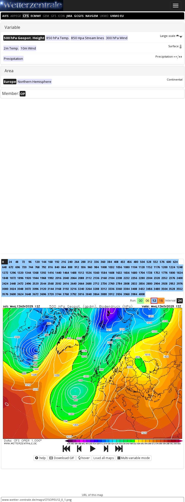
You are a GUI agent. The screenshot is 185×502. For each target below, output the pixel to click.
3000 (5, 289)
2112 (88, 278)
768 (37, 267)
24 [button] (179, 300)
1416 (51, 272)
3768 (66, 294)
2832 (134, 283)
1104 (134, 267)
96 (29, 262)
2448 (13, 283)
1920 (28, 278)
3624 (20, 294)
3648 (28, 294)
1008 (104, 267)
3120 (43, 289)
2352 (164, 278)
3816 (81, 294)
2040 (66, 278)
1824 (179, 272)
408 (116, 262)
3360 (119, 289)
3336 (111, 289)
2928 (164, 283)
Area (9, 70)
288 (83, 262)
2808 (126, 283)
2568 (51, 283)
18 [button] (161, 300)
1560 (96, 272)
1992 (51, 278)
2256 (134, 278)
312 (89, 262)
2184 (111, 278)
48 (16, 262)
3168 (58, 289)
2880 (149, 283)
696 (17, 267)
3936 (119, 294)
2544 (43, 283)
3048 (20, 289)
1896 (20, 278)
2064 (73, 278)
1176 (157, 267)
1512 (81, 272)
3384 (126, 289)
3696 (43, 294)
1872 (13, 278)
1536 (88, 272)
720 (24, 267)
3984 (134, 294)
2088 (81, 278)
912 (76, 267)
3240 (81, 289)
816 (50, 267)
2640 (73, 283)
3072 (28, 289)
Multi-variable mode (134, 458)
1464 (66, 272)
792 (43, 267)
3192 (66, 289)
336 (96, 262)
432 (122, 262)
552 (155, 262)
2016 (58, 278)
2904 (157, 283)
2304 (149, 278)
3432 (141, 289)
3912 (111, 294)
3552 (179, 289)
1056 (119, 267)
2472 (20, 283)
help (40, 458)
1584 (104, 272)
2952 (172, 283)
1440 (58, 272)
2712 (96, 283)
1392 (43, 272)
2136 (96, 278)
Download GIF (62, 458)
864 (63, 267)
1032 (111, 267)
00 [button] (140, 300)
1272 (5, 272)
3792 (73, 294)
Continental (174, 79)
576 (162, 262)
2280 (141, 278)
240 (70, 262)
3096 (35, 289)
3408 (134, 289)
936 (83, 267)
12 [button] (154, 300)
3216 (73, 289)
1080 (126, 267)
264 (76, 262)
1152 (149, 267)
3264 (88, 289)
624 (175, 262)
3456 (149, 289)
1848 (5, 278)
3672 (35, 294)
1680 (134, 272)
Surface (175, 46)
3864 (96, 294)
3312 (104, 289)
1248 (179, 267)
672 (11, 267)
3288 (96, 289)
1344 (28, 272)
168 (50, 262)
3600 (13, 294)
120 (37, 262)
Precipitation (168, 56)
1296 (13, 272)
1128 (141, 267)
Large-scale (171, 36)
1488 (73, 272)
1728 (149, 272)
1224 (172, 267)
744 (30, 267)
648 (4, 267)
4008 (141, 294)
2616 (66, 283)
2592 (58, 283)
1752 (157, 272)
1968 (43, 278)
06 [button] (147, 300)
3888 (104, 294)
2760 (111, 283)
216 (63, 262)
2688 (88, 283)
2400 (179, 278)
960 (89, 267)
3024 (13, 289)
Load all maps (104, 458)
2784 (119, 283)
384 (109, 262)
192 (57, 262)
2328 (157, 278)
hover (84, 458)
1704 (141, 272)
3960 (126, 294)
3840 (88, 294)
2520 (35, 283)
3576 (5, 294)
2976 (179, 283)
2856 (141, 283)
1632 (119, 272)
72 (23, 262)
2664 (81, 283)
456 (129, 262)
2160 (104, 278)
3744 (58, 294)
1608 (111, 272)
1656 (126, 272)
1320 (20, 272)
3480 (157, 289)
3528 (172, 289)
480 (135, 262)
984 (96, 267)
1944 (35, 278)
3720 (51, 294)
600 (168, 262)
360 (103, 262)
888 (70, 267)
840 (57, 267)
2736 (104, 283)
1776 (164, 272)
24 (10, 262)
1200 (164, 267)
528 (149, 262)
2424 (5, 283)
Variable (12, 27)
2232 (126, 278)
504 (142, 262)
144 (43, 262)
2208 (119, 278)
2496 (28, 283)
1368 (35, 272)
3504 (164, 289)
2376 (172, 278)
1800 (172, 272)
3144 (51, 289)
